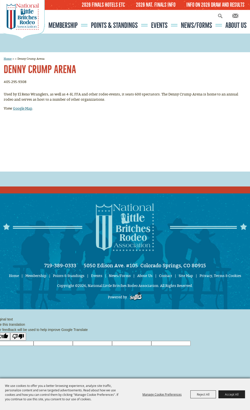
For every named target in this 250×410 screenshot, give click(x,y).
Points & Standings (114, 25)
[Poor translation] (18, 336)
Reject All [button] (203, 394)
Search (220, 15)
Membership (63, 25)
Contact (165, 276)
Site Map (186, 276)
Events (159, 25)
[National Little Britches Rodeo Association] (22, 28)
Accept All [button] (232, 394)
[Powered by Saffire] (135, 297)
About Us (236, 25)
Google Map (22, 108)
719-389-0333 (60, 266)
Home (8, 58)
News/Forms (196, 25)
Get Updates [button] (235, 15)
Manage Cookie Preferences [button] (162, 394)
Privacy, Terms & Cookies (220, 276)
